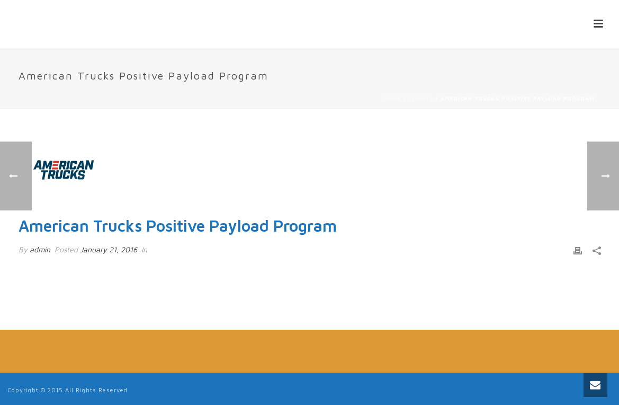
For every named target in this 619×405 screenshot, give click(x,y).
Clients (421, 98)
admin (40, 249)
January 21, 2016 (108, 249)
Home (392, 98)
